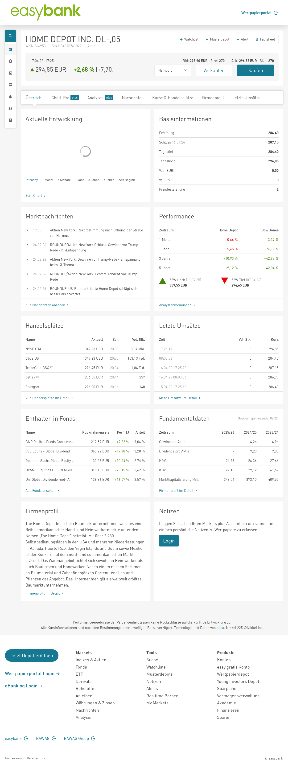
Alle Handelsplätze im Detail (49, 397)
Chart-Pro (65, 97)
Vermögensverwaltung (238, 695)
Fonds (81, 666)
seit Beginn (127, 179)
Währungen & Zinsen (95, 702)
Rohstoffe (85, 688)
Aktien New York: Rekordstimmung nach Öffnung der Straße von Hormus (96, 233)
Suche (152, 659)
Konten (224, 659)
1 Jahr (79, 179)
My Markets (157, 702)
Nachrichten (133, 97)
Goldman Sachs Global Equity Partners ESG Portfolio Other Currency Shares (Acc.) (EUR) (50, 460)
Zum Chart (36, 195)
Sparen (223, 717)
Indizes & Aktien (91, 659)
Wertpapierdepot (233, 674)
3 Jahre (93, 179)
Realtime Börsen (162, 695)
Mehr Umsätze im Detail (180, 397)
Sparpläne (226, 688)
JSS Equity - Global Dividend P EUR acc (50, 451)
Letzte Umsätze (246, 97)
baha (220, 627)
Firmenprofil (213, 97)
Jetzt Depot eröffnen (31, 655)
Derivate (84, 681)
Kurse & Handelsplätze (172, 97)
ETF (79, 674)
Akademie (226, 702)
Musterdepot (217, 39)
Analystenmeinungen (177, 305)
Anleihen (84, 695)
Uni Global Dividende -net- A (47, 479)
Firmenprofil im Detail (178, 490)
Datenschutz (36, 758)
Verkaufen (214, 70)
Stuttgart (32, 386)
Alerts (152, 688)
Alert (242, 39)
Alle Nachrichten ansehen (47, 305)
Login (169, 541)
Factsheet (265, 39)
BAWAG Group (79, 738)
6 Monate (64, 179)
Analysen (100, 97)
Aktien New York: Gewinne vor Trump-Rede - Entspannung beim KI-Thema (95, 262)
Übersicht (34, 97)
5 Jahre (108, 179)
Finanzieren (228, 710)
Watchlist (189, 39)
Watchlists (156, 666)
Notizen (153, 681)
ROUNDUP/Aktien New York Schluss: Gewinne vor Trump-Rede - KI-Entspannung (95, 247)
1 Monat (47, 179)
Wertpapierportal (259, 12)
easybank (16, 738)
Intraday (32, 179)
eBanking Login (24, 685)
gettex (32, 377)
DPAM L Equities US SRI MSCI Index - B (50, 470)
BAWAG (46, 738)
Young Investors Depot (238, 681)
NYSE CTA (33, 348)
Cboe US (32, 358)
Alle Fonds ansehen (42, 490)
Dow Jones (270, 230)
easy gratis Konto (233, 666)
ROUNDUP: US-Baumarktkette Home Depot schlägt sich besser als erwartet (93, 291)
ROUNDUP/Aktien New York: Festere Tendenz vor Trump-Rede (94, 276)
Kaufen (255, 70)
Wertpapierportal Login (32, 673)
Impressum (13, 758)
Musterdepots (159, 674)
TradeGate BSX (39, 367)
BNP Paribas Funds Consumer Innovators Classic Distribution (50, 441)
